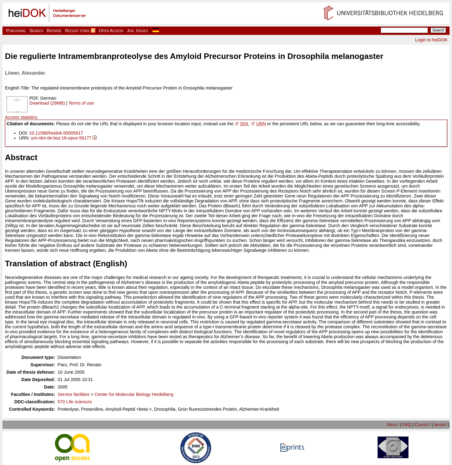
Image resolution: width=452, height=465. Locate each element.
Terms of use (81, 103)
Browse (54, 30)
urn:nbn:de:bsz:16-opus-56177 (61, 137)
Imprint (440, 424)
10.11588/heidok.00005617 (56, 133)
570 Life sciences (75, 401)
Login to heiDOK (431, 39)
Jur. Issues (137, 30)
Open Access (111, 30)
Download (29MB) (47, 103)
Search (36, 30)
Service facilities (74, 394)
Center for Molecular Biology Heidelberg (133, 394)
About (393, 424)
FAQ (406, 424)
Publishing (16, 30)
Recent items (77, 30)
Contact (422, 424)
